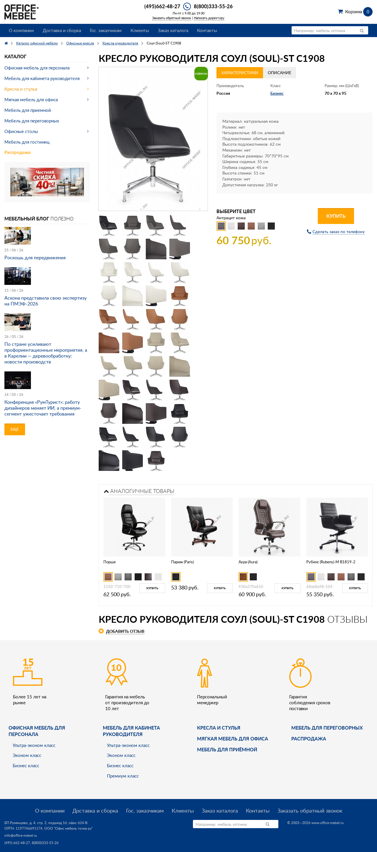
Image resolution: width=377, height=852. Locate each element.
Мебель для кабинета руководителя (42, 78)
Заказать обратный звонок (171, 18)
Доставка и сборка (62, 30)
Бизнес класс (26, 765)
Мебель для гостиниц (26, 142)
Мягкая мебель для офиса (31, 99)
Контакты (207, 30)
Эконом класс (27, 755)
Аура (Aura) (248, 561)
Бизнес (277, 93)
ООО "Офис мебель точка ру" (68, 828)
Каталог (15, 56)
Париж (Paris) (182, 561)
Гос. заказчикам (106, 30)
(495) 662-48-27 (17, 842)
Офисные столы (21, 131)
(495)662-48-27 (162, 6)
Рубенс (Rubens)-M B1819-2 (330, 561)
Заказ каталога (173, 30)
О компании (21, 30)
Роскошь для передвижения (35, 257)
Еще (15, 429)
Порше (109, 561)
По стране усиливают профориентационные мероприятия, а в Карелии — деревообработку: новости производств (45, 353)
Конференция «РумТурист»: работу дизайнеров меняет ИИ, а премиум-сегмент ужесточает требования (42, 408)
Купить (335, 215)
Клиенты (139, 30)
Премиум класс (123, 776)
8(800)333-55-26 (213, 6)
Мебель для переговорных (31, 121)
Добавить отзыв (125, 631)
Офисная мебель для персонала (37, 68)
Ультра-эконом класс (34, 745)
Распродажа (17, 152)
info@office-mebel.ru (20, 835)
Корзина (359, 11)
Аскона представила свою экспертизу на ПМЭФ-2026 (45, 301)
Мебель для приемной (27, 110)
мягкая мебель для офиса (232, 738)
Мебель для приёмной (227, 749)
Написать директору (209, 18)
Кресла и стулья (20, 89)
